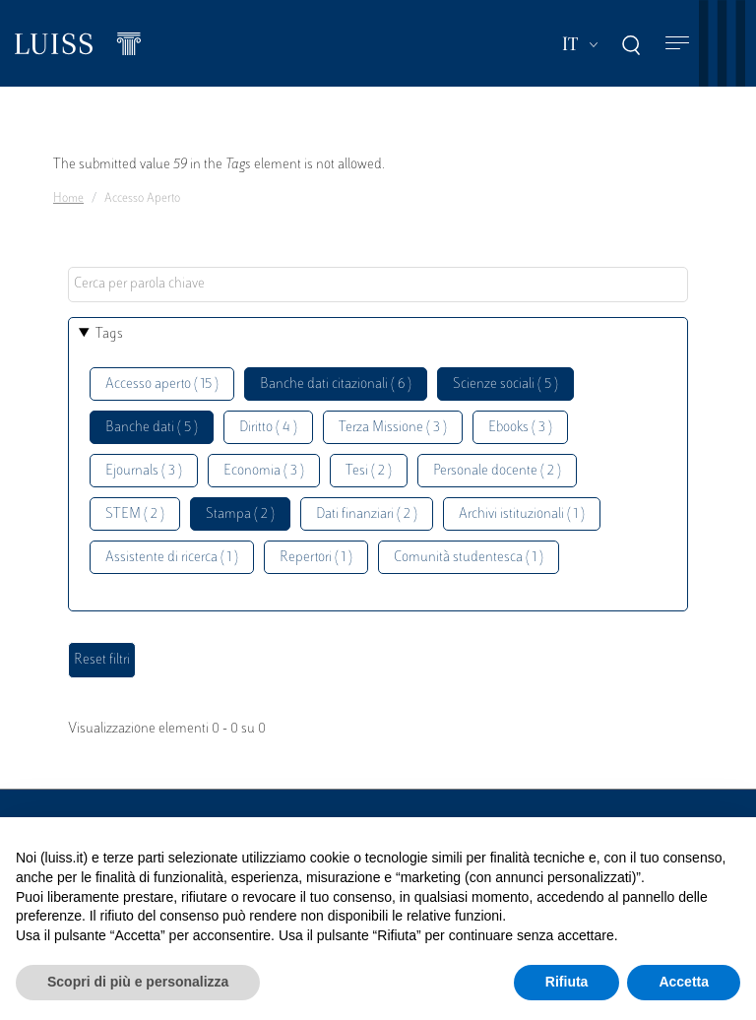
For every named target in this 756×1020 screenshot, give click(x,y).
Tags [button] (109, 334)
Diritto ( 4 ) (268, 427)
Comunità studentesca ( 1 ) (468, 557)
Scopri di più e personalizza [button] (137, 981)
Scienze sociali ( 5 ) (505, 384)
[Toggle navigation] (677, 43)
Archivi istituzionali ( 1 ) (522, 514)
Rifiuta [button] (567, 981)
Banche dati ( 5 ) (151, 427)
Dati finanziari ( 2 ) (366, 514)
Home (68, 199)
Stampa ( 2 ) (240, 514)
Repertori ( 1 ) (316, 557)
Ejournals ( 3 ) (143, 471)
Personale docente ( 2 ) (497, 471)
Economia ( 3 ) (263, 471)
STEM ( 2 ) (134, 514)
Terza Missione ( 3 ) (393, 427)
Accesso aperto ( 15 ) (162, 384)
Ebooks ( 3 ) (520, 427)
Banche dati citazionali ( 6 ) (335, 384)
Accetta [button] (684, 981)
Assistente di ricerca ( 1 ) (171, 557)
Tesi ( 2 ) (369, 471)
